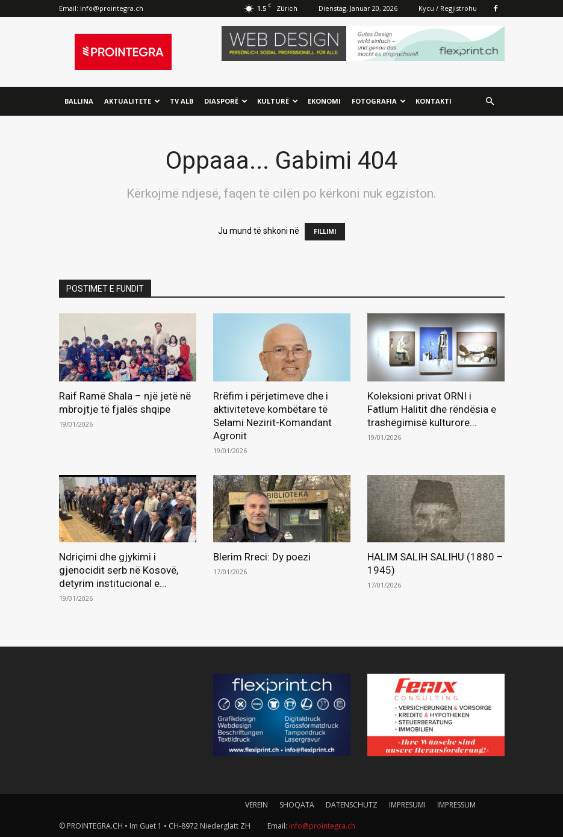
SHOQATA (296, 805)
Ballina (78, 100)
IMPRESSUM (456, 805)
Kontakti (433, 100)
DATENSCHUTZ (352, 805)
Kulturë (277, 100)
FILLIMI (325, 232)
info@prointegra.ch (111, 8)
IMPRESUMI (407, 805)
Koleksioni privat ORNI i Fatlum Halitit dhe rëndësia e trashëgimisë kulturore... (433, 409)
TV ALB (181, 100)
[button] (490, 101)
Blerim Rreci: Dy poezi (262, 557)
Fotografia (379, 100)
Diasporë (225, 100)
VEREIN (256, 805)
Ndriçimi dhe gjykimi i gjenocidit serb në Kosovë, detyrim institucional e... (118, 570)
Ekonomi (324, 100)
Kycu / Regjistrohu (447, 8)
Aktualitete (132, 100)
